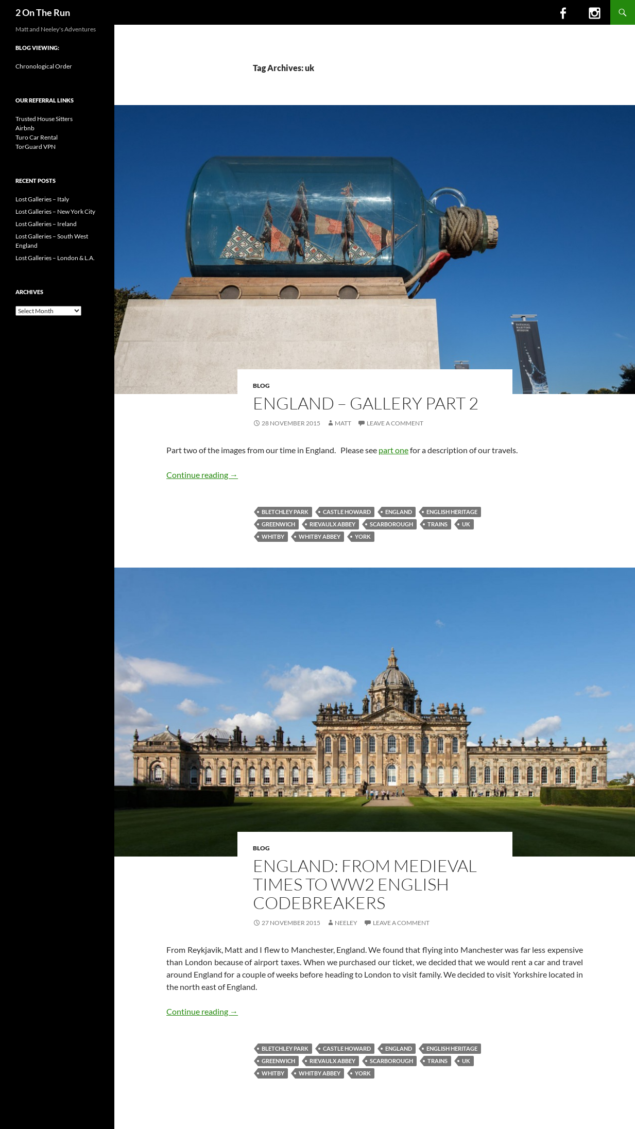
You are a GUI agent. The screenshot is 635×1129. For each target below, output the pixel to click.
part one (393, 450)
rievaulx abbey (332, 524)
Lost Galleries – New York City (55, 211)
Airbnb (25, 128)
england (398, 511)
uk (466, 524)
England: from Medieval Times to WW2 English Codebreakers (365, 884)
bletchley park (285, 511)
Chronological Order (43, 66)
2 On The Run (42, 12)
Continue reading (202, 475)
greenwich (278, 524)
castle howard (347, 511)
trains (437, 524)
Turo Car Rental (36, 137)
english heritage (451, 511)
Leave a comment (395, 423)
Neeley (346, 923)
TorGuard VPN (35, 146)
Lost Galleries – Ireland (46, 224)
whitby (273, 536)
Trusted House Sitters (44, 119)
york (363, 536)
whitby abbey (319, 536)
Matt (343, 423)
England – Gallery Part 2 (365, 403)
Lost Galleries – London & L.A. (55, 258)
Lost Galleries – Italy (42, 199)
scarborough (391, 524)
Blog (261, 385)
